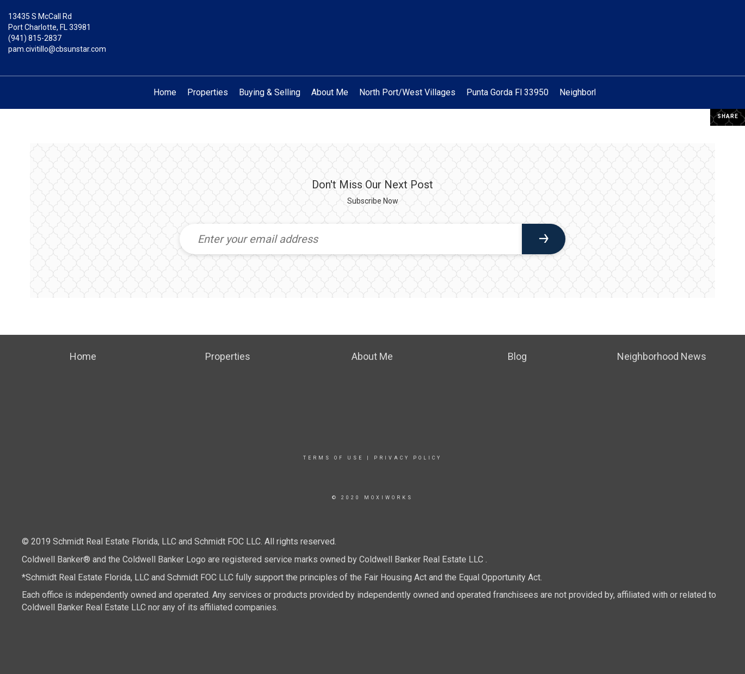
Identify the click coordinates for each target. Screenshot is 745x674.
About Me (329, 92)
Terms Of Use (333, 458)
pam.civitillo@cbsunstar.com (57, 49)
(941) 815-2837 (34, 38)
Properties (207, 92)
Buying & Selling (269, 92)
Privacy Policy (408, 458)
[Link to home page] (372, 24)
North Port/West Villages (407, 92)
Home (164, 92)
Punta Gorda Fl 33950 (507, 92)
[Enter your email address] (351, 239)
